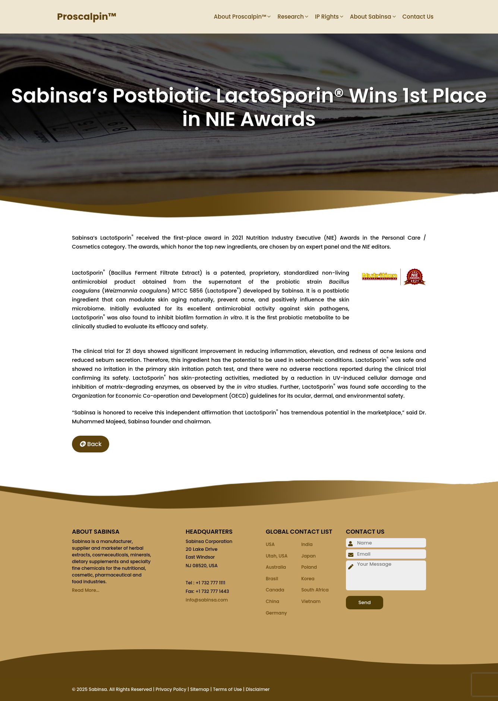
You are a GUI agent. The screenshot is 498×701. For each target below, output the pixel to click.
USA (270, 544)
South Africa (315, 590)
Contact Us (418, 16)
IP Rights (332, 17)
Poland (309, 567)
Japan (308, 556)
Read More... (85, 590)
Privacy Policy (170, 689)
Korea (307, 578)
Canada (275, 590)
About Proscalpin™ (246, 17)
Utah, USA (276, 556)
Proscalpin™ (86, 16)
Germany (276, 613)
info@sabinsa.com (207, 600)
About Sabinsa (376, 17)
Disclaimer (258, 689)
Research (296, 17)
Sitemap (199, 689)
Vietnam (311, 601)
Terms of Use (227, 689)
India (306, 544)
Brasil (272, 578)
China (272, 601)
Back (90, 444)
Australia (276, 567)
